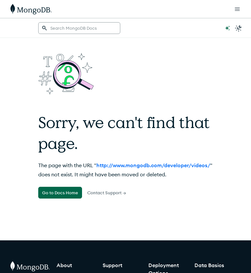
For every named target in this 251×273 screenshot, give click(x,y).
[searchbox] (79, 28)
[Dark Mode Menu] (238, 28)
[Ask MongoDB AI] (227, 28)
